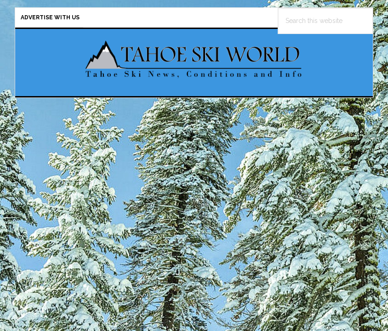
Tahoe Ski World (194, 59)
